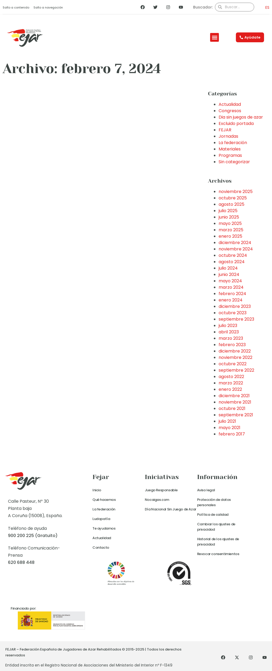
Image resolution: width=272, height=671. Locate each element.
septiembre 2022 (236, 370)
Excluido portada (236, 123)
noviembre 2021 (235, 402)
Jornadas (228, 136)
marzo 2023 (231, 338)
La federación (233, 143)
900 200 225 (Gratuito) (33, 535)
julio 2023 (228, 325)
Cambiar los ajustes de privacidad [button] (216, 527)
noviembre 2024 (236, 249)
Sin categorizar (234, 162)
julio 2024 (228, 268)
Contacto (100, 547)
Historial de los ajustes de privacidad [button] (218, 541)
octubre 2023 (232, 313)
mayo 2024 (230, 281)
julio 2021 (227, 421)
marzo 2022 (231, 383)
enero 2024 (231, 300)
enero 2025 (230, 236)
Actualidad (230, 104)
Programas (230, 155)
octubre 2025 (233, 198)
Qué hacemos (104, 499)
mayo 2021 (229, 428)
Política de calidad (212, 514)
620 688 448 (21, 562)
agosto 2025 (231, 204)
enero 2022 (230, 389)
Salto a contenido (16, 7)
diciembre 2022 (235, 351)
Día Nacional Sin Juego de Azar (170, 509)
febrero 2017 (232, 434)
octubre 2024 (233, 255)
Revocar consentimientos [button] (218, 553)
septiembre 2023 (236, 319)
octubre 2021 (232, 408)
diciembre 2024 (235, 243)
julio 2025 (228, 211)
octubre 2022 (232, 364)
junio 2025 (229, 217)
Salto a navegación (48, 7)
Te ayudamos (104, 528)
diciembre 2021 (234, 396)
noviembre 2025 (236, 191)
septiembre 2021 (236, 415)
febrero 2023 (232, 345)
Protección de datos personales (214, 502)
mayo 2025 (230, 223)
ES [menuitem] (267, 7)
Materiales (230, 149)
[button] (214, 37)
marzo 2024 (231, 287)
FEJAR (225, 130)
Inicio (96, 490)
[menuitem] (265, 7)
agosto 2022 (231, 377)
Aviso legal (206, 490)
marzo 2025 (231, 230)
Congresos (230, 111)
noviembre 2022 (235, 357)
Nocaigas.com (157, 499)
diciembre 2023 (235, 306)
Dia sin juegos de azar (241, 117)
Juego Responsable (161, 490)
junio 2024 (229, 274)
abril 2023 (229, 332)
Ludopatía (101, 518)
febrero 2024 (232, 294)
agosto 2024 (232, 262)
